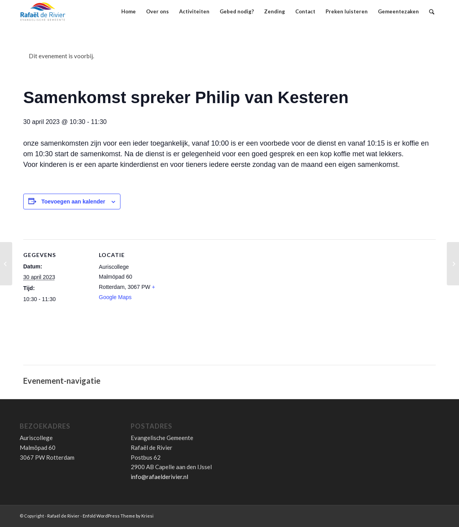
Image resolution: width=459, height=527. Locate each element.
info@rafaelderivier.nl (159, 476)
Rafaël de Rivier (63, 515)
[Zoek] (431, 11)
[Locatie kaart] (215, 306)
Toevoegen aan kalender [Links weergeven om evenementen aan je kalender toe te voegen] (73, 201)
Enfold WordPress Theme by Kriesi (118, 515)
